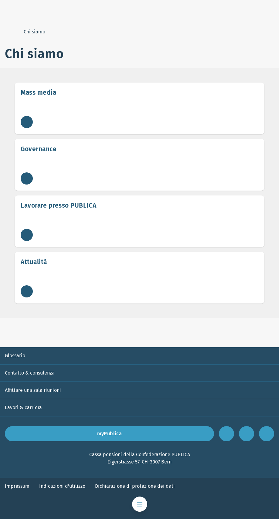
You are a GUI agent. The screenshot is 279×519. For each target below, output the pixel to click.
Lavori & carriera (23, 407)
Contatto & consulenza (30, 373)
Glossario (15, 355)
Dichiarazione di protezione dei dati (135, 486)
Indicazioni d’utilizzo (62, 486)
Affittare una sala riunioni (33, 390)
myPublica (109, 433)
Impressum (17, 486)
